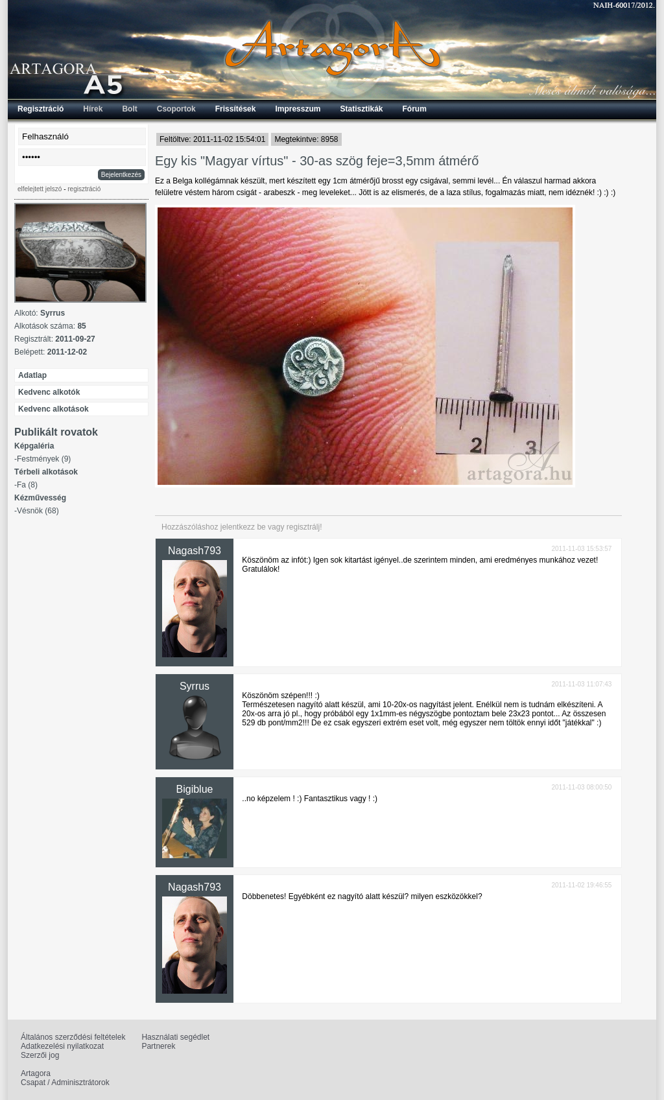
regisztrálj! (304, 527)
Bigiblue (194, 789)
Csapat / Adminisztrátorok (65, 1082)
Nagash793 (194, 550)
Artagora (36, 1073)
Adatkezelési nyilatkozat (62, 1046)
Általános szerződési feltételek (73, 1037)
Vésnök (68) (38, 510)
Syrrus (194, 686)
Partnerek (158, 1046)
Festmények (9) (44, 458)
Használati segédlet (175, 1037)
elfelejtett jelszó (40, 189)
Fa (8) (27, 484)
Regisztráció (41, 108)
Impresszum (297, 108)
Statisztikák (361, 108)
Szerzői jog (40, 1055)
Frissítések (235, 108)
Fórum (415, 108)
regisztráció (84, 189)
